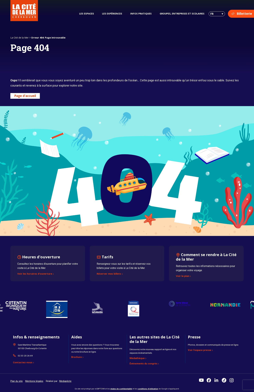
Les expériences (112, 13)
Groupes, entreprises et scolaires (182, 13)
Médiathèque (137, 358)
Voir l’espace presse (199, 350)
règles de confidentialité (121, 389)
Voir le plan (182, 276)
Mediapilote (65, 381)
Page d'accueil (25, 96)
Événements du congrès (143, 363)
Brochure (76, 357)
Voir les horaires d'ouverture (34, 274)
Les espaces (86, 13)
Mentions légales (34, 381)
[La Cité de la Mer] (24, 10)
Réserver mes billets (109, 274)
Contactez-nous (22, 362)
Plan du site (16, 381)
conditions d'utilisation (148, 389)
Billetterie (244, 14)
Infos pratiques (141, 13)
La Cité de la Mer (19, 37)
